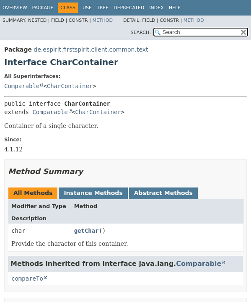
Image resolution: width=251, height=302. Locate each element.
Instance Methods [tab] (93, 193)
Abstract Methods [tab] (163, 193)
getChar (86, 230)
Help (175, 7)
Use (87, 7)
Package (43, 7)
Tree (103, 7)
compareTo (27, 278)
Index (156, 7)
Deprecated (129, 7)
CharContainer (70, 86)
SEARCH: (141, 32)
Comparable (21, 86)
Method (102, 20)
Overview (15, 7)
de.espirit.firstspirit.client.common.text (91, 49)
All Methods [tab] (32, 193)
